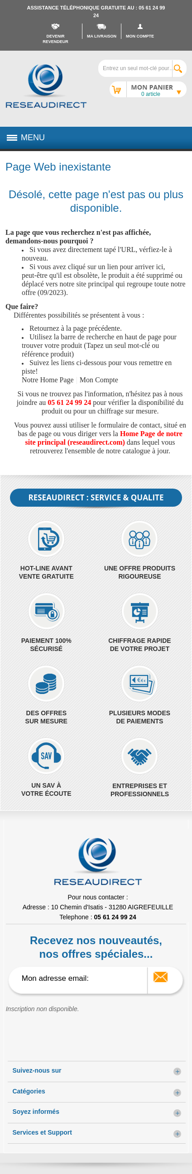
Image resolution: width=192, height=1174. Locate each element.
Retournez (44, 328)
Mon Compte (99, 380)
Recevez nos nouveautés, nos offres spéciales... (96, 947)
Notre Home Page (48, 380)
